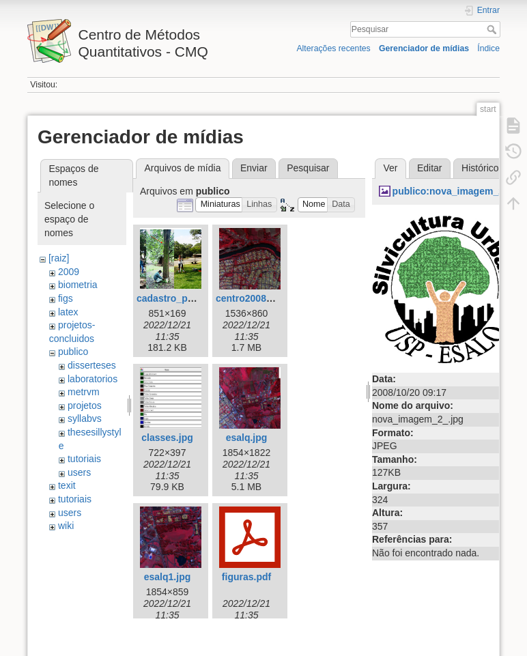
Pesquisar (493, 29)
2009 (68, 271)
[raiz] (58, 258)
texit (67, 485)
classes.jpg (167, 437)
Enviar (254, 167)
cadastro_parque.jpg (184, 298)
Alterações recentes (333, 48)
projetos (85, 405)
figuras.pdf (246, 576)
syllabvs (85, 418)
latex (68, 311)
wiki (66, 525)
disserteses (92, 365)
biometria (78, 284)
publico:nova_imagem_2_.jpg (459, 191)
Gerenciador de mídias (424, 48)
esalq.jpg (247, 437)
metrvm (84, 391)
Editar (429, 167)
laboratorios (92, 378)
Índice (488, 48)
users (79, 472)
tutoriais (84, 458)
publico (73, 351)
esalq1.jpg (167, 576)
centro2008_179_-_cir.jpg (273, 298)
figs (65, 298)
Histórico (479, 167)
